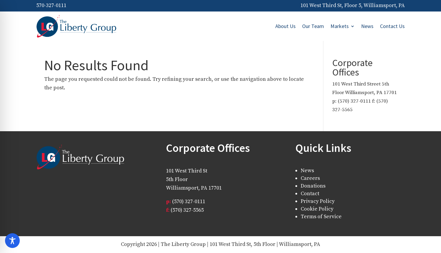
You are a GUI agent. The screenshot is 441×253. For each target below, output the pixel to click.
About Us (285, 26)
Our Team (313, 26)
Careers (310, 178)
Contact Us (392, 26)
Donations (313, 186)
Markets (339, 26)
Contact (310, 193)
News (367, 26)
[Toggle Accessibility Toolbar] (12, 241)
